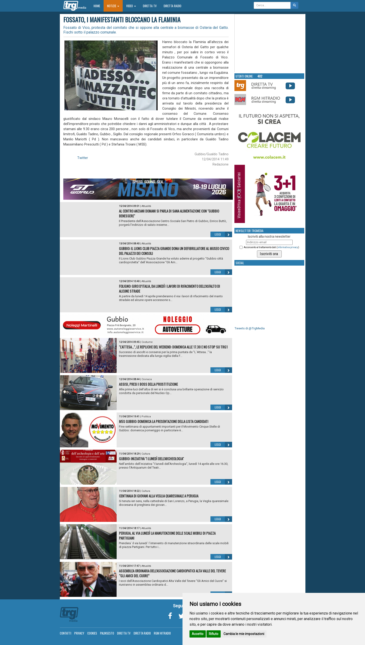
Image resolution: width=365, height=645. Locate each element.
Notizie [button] (113, 5)
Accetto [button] (197, 634)
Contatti (65, 633)
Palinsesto (107, 633)
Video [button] (131, 5)
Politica (146, 416)
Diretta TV (150, 5)
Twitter (82, 158)
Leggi (223, 234)
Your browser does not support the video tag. (269, 43)
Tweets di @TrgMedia (249, 328)
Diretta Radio (172, 5)
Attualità (146, 206)
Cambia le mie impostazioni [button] (243, 634)
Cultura (146, 453)
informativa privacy (287, 247)
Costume (147, 342)
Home (99, 5)
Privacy (79, 633)
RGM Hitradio (162, 633)
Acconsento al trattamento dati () (271, 247)
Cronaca (147, 379)
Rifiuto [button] (213, 634)
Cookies (92, 633)
